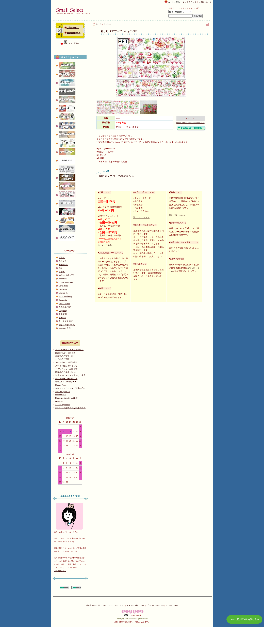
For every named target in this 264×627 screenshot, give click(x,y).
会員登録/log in (73, 32)
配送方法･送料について (135, 605)
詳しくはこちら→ (106, 245)
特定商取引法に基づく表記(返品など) (190, 123)
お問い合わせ (205, 2)
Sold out (107, 24)
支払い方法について (116, 605)
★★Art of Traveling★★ (65, 382)
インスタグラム (71, 43)
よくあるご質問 (62, 359)
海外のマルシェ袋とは (65, 353)
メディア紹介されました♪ (66, 366)
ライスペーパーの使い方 (66, 378)
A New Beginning (62, 404)
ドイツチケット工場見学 (66, 369)
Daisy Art (59, 401)
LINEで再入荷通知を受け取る (244, 619)
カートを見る (172, 1)
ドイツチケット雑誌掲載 (66, 362)
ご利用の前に (73, 27)
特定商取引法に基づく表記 (96, 605)
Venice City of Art (62, 391)
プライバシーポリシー (155, 605)
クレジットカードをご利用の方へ (70, 388)
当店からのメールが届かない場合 (70, 375)
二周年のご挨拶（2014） (66, 356)
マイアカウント (190, 2)
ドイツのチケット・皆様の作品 (69, 349)
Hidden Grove (61, 385)
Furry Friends (60, 395)
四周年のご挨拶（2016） (66, 372)
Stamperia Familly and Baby (66, 398)
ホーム (99, 24)
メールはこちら (60, 571)
